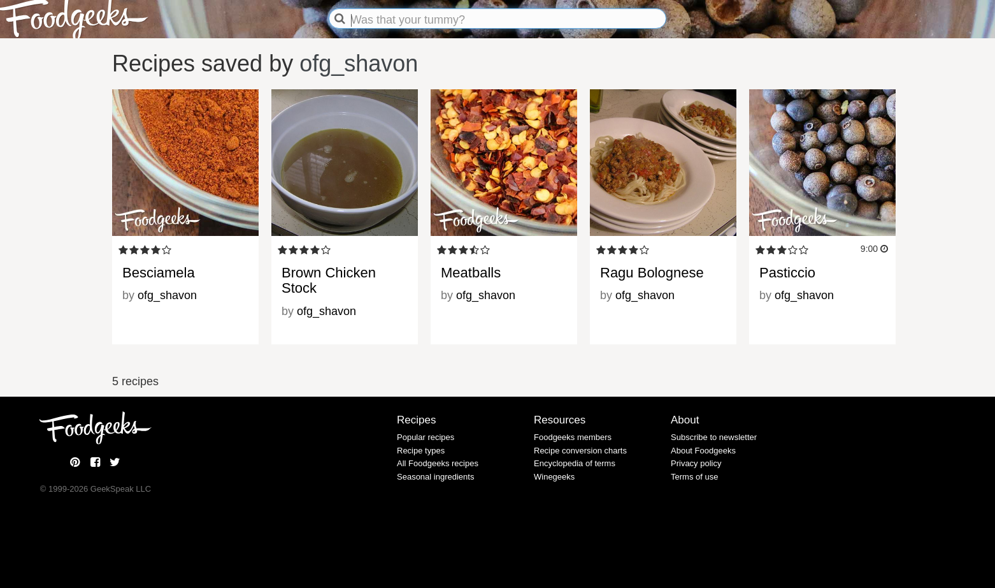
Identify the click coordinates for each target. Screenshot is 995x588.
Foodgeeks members (573, 437)
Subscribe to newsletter (714, 437)
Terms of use (694, 476)
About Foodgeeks (703, 450)
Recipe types (421, 450)
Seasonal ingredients (435, 476)
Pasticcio (787, 273)
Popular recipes (425, 437)
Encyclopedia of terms (574, 463)
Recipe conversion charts (580, 450)
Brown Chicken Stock (329, 280)
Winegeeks (554, 476)
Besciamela (158, 273)
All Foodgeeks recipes (437, 463)
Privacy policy (696, 463)
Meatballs (471, 273)
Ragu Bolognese (652, 273)
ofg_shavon (358, 63)
